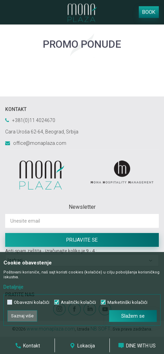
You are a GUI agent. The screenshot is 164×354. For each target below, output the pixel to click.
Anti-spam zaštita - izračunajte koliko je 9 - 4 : (51, 250)
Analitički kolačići (78, 302)
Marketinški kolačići (127, 302)
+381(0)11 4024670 (33, 120)
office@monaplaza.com (39, 143)
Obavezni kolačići (31, 302)
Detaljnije (13, 287)
